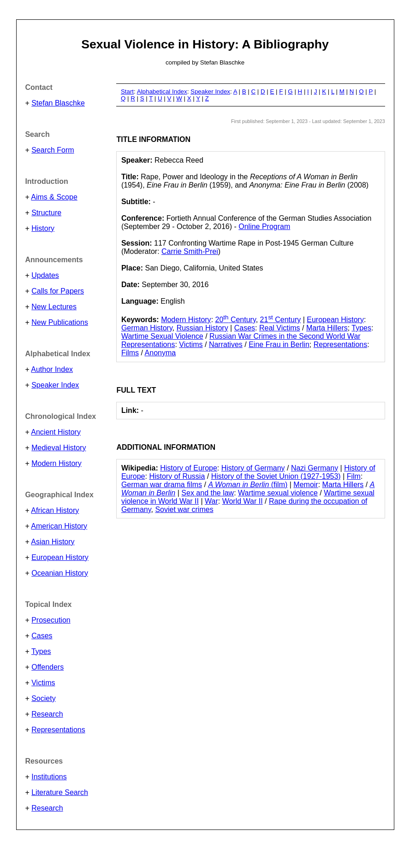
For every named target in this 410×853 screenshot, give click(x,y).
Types (41, 651)
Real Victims (279, 328)
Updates (45, 275)
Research (47, 714)
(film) (247, 484)
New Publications (59, 322)
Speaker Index (55, 385)
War (211, 501)
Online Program (264, 226)
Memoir (305, 484)
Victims (43, 683)
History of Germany (253, 468)
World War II (242, 501)
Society (43, 698)
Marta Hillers (327, 328)
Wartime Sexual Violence (162, 336)
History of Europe (188, 468)
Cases (41, 636)
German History (146, 328)
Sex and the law (207, 493)
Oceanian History (59, 573)
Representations (58, 730)
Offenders (47, 667)
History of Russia (177, 476)
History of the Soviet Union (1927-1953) (276, 476)
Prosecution (51, 620)
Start (127, 91)
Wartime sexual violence (278, 493)
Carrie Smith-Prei (189, 251)
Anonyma (160, 353)
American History (59, 526)
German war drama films (161, 484)
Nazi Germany (314, 468)
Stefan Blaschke (58, 103)
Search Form (52, 150)
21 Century (280, 320)
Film (354, 476)
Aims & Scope (54, 197)
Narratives (226, 344)
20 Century (235, 320)
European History (60, 557)
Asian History (52, 542)
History (42, 228)
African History (55, 510)
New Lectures (54, 307)
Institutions (48, 777)
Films (130, 353)
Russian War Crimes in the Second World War (285, 336)
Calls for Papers (57, 291)
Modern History (56, 463)
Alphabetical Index (162, 91)
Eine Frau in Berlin (279, 344)
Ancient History (56, 432)
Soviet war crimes (184, 509)
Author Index (52, 369)
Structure (46, 213)
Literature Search (59, 792)
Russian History (202, 328)
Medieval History (58, 448)
